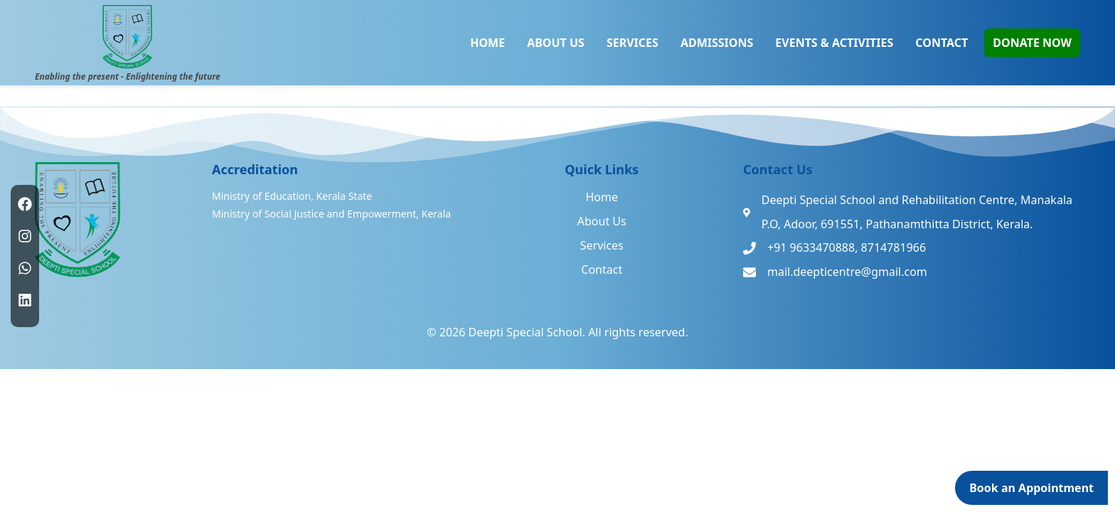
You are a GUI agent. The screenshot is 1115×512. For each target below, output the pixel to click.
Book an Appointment (1031, 488)
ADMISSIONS (717, 42)
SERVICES (632, 42)
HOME (487, 42)
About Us (601, 221)
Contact (601, 269)
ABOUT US (556, 42)
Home (601, 197)
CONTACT (941, 42)
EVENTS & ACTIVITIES (834, 42)
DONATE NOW (1032, 42)
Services (602, 245)
